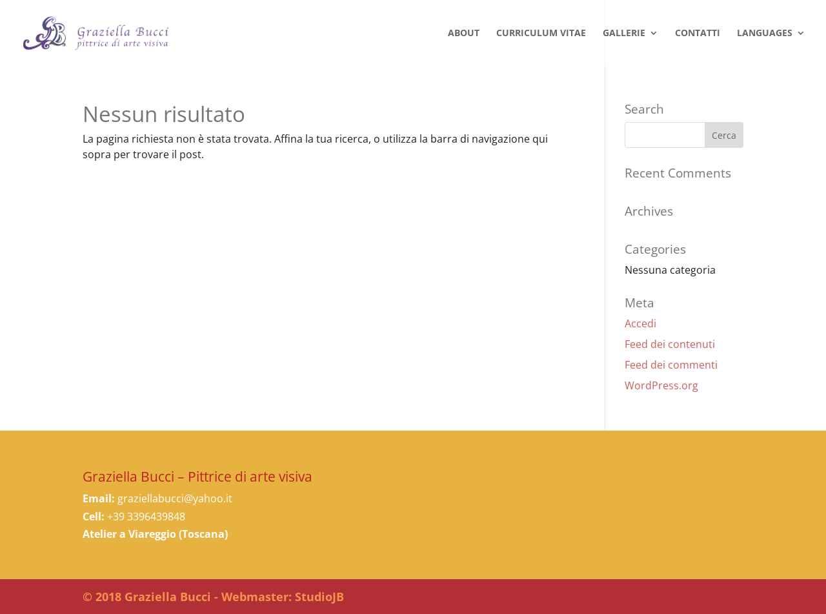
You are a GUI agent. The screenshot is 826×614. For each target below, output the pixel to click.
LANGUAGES (764, 33)
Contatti (697, 33)
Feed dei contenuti (670, 344)
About (463, 33)
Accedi (640, 323)
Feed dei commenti (671, 365)
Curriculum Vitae (541, 33)
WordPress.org (661, 385)
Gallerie (624, 33)
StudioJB (319, 596)
